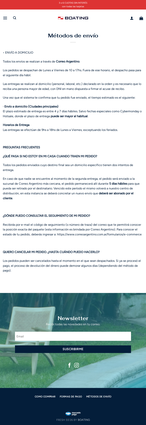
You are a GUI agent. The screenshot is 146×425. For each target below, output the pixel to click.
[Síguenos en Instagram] (76, 365)
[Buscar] (14, 18)
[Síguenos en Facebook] (69, 365)
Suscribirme (73, 349)
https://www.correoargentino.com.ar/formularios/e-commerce (99, 234)
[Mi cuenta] (132, 18)
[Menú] (5, 18)
